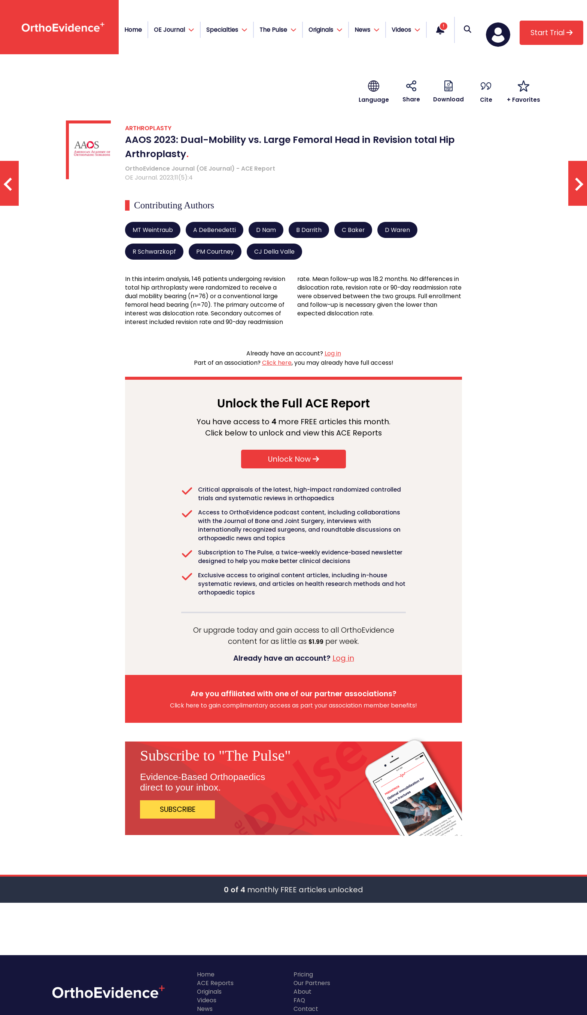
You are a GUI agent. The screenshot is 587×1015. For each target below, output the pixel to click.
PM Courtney (215, 252)
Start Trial (551, 33)
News (205, 1009)
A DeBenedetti (214, 230)
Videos (206, 1000)
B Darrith (309, 230)
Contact (306, 1009)
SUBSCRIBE (177, 809)
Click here (277, 362)
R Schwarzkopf (154, 252)
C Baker (353, 230)
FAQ (299, 1000)
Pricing (303, 974)
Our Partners (312, 983)
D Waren (397, 230)
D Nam (266, 230)
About (302, 992)
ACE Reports (215, 983)
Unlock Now (293, 459)
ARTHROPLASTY (148, 128)
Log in (333, 353)
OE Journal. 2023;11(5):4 (159, 177)
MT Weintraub (153, 230)
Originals (209, 992)
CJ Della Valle (274, 252)
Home (133, 29)
